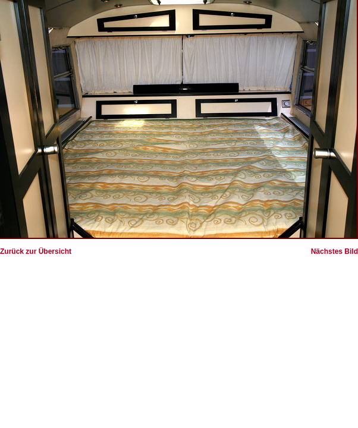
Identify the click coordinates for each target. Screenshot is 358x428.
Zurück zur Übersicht (35, 251)
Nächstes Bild (334, 251)
